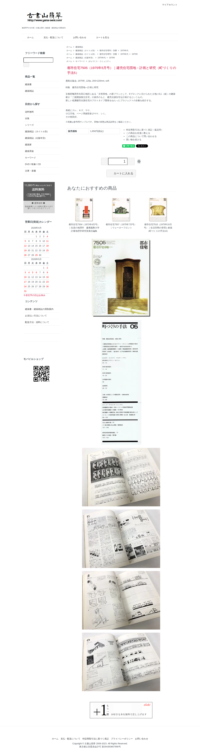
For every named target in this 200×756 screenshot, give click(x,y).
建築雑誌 (79, 47)
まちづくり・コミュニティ (99, 61)
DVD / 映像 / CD (33, 164)
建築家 (28, 144)
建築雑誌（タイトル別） (85, 50)
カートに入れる (121, 173)
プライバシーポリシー (122, 738)
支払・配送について (51, 37)
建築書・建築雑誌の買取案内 (39, 309)
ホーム (28, 37)
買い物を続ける (133, 139)
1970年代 (124, 50)
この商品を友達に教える (138, 133)
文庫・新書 (30, 171)
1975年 (135, 54)
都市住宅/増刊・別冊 (108, 50)
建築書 (28, 84)
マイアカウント (168, 4)
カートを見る (100, 37)
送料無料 (29, 112)
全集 (27, 118)
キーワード (80, 61)
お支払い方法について (36, 315)
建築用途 (29, 151)
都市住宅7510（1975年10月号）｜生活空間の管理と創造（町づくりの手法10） (158, 227)
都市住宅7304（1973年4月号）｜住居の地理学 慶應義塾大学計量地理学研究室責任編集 (84, 227)
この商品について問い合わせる (141, 136)
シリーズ (29, 125)
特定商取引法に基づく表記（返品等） (144, 129)
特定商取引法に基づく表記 (95, 738)
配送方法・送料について (37, 322)
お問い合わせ (77, 37)
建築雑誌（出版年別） (84, 58)
